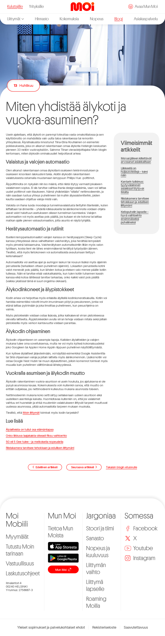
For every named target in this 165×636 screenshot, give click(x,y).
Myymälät (17, 537)
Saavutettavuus (136, 627)
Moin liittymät (31, 412)
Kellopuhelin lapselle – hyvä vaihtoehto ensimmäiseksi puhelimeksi (135, 217)
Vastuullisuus (20, 563)
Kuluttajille (15, 7)
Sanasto (95, 538)
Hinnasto (42, 19)
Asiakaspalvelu (146, 19)
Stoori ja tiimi (100, 528)
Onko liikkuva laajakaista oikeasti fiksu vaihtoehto (36, 435)
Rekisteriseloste (104, 627)
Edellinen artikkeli (45, 467)
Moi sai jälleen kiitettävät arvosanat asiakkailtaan (136, 160)
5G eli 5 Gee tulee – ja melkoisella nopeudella (34, 441)
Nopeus (96, 19)
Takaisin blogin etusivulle (121, 467)
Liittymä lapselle (95, 585)
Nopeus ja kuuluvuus (98, 551)
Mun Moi (63, 570)
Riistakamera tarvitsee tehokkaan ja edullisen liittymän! (40, 448)
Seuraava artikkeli (84, 467)
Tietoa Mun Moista (60, 532)
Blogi (118, 19)
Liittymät (15, 19)
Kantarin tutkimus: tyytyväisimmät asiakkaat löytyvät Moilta (132, 187)
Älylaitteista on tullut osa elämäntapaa (29, 429)
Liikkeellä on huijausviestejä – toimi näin (134, 171)
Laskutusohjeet (23, 573)
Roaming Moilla (96, 602)
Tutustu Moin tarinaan (20, 550)
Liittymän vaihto (96, 568)
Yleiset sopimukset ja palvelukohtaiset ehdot (51, 627)
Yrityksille (36, 7)
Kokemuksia (69, 19)
